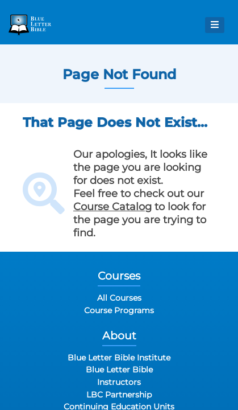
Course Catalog (112, 206)
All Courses (119, 298)
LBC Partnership (119, 395)
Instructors (119, 382)
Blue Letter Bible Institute (119, 357)
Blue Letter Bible (119, 369)
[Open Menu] (214, 25)
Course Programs (119, 310)
